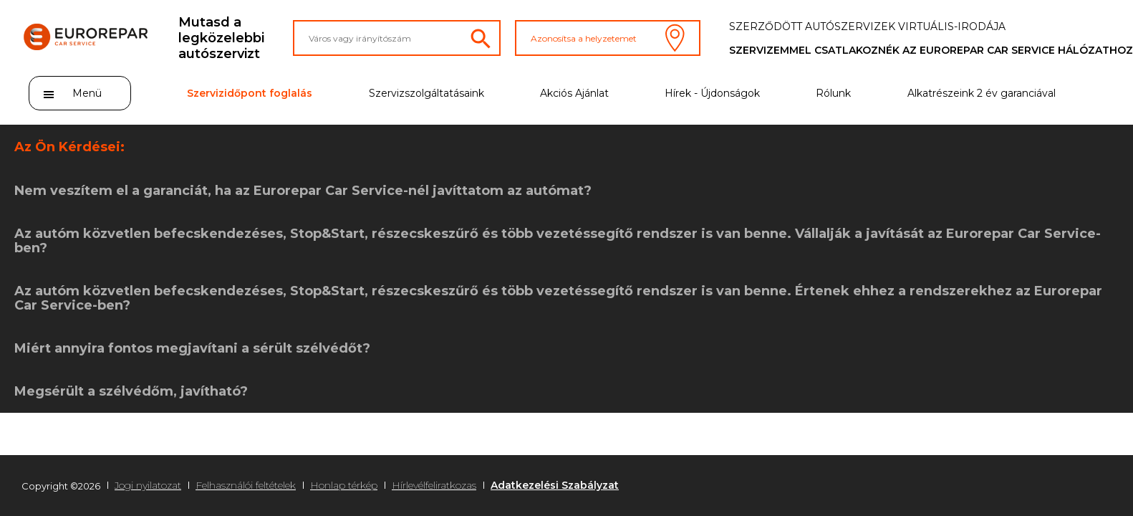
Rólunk (833, 93)
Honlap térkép (343, 485)
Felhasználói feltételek (246, 485)
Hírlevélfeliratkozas (434, 485)
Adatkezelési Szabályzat (555, 485)
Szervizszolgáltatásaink (426, 93)
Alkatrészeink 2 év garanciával (981, 93)
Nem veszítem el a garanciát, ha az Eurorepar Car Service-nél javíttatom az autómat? (303, 191)
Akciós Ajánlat (574, 93)
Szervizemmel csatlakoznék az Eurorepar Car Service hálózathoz (931, 50)
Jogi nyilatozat (148, 485)
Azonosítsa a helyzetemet (608, 38)
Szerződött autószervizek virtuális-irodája (867, 26)
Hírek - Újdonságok (712, 93)
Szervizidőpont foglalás (249, 93)
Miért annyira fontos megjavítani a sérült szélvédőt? (192, 348)
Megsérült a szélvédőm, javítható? (131, 391)
